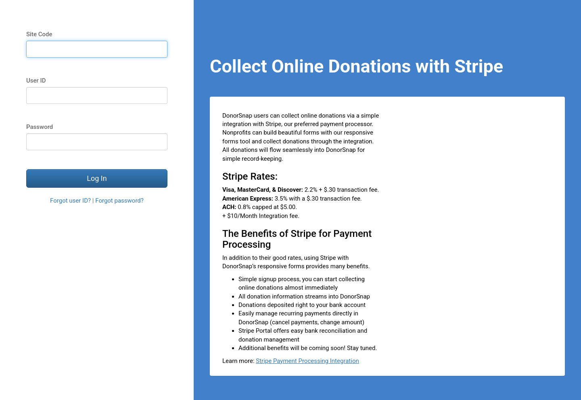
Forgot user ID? (70, 200)
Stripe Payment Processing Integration (307, 361)
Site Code (39, 34)
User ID (36, 80)
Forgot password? (119, 200)
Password (39, 127)
